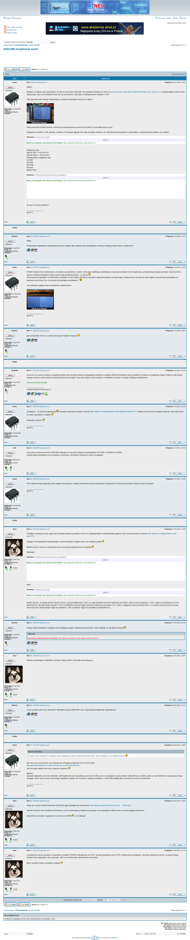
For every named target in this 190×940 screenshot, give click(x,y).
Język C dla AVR (34, 45)
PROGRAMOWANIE (21, 45)
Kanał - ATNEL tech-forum (13, 27)
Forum (11, 45)
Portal (6, 45)
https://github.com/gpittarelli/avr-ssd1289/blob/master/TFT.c (113, 412)
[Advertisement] (95, 59)
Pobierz (39, 137)
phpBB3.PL (114, 938)
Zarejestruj (16, 18)
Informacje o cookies (163, 18)
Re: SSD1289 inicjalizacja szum (40, 236)
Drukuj (7, 74)
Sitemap (95, 936)
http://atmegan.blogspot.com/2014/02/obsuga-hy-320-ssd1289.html (53, 765)
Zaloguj (7, 18)
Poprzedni (175, 74)
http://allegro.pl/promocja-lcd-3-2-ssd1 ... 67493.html (110, 805)
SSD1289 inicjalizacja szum (20, 49)
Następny (182, 74)
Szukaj (183, 18)
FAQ (175, 18)
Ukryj (46, 137)
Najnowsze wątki (10, 32)
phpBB (88, 938)
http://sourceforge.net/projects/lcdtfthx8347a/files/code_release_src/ (135, 92)
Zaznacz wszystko (58, 175)
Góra (5, 222)
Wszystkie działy (10, 30)
